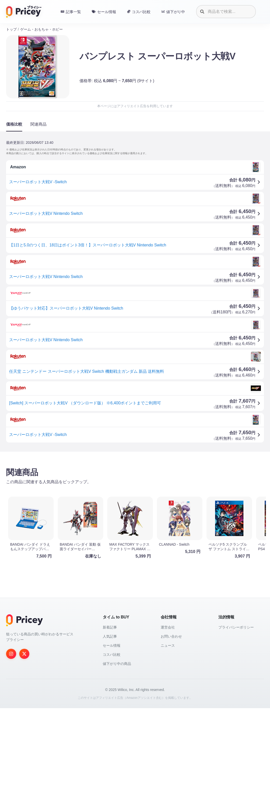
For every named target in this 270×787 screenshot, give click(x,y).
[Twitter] (24, 733)
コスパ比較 (111, 733)
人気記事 (110, 715)
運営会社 (168, 706)
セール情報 (111, 724)
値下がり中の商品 (117, 742)
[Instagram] (11, 733)
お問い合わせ (171, 715)
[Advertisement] (135, 495)
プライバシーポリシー (236, 706)
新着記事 (110, 706)
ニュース (168, 724)
